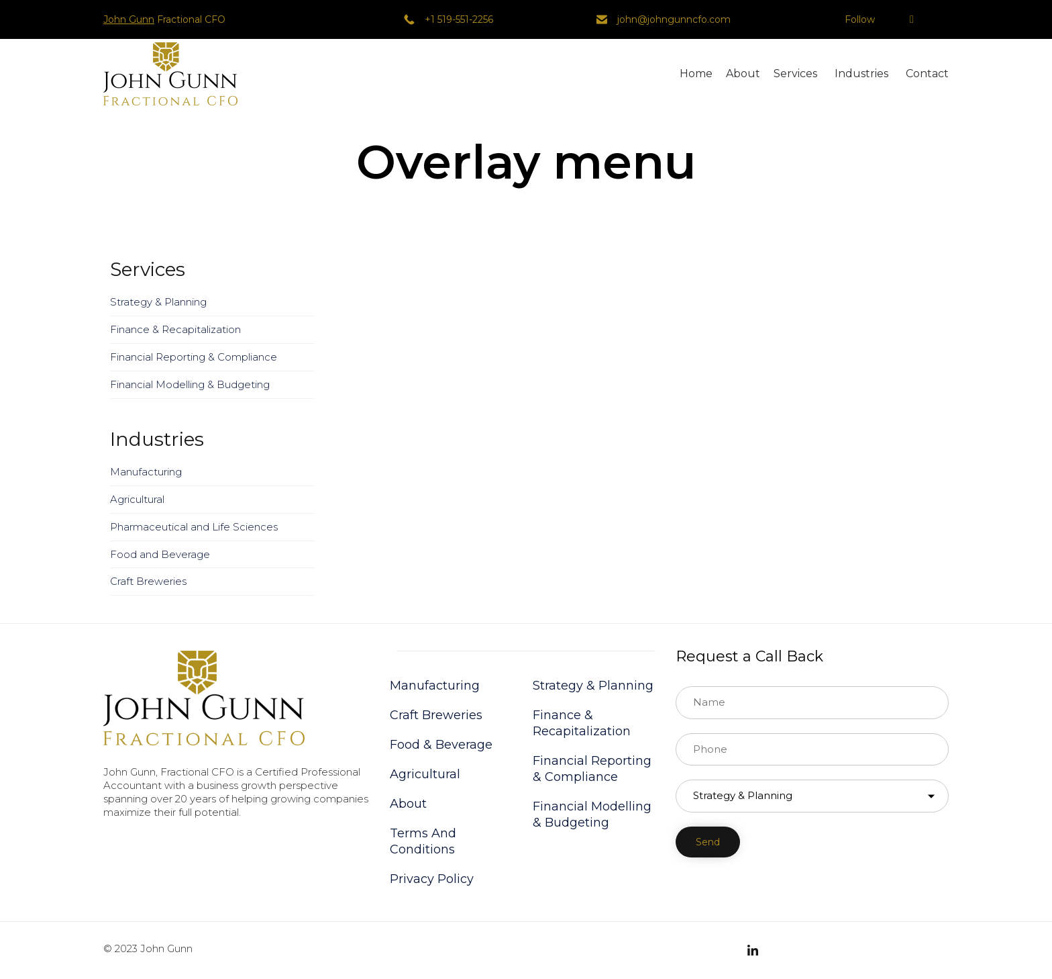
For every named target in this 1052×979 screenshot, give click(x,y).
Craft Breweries (148, 581)
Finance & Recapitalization (175, 329)
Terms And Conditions (423, 841)
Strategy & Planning (158, 301)
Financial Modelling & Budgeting (190, 384)
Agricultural (137, 499)
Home (696, 73)
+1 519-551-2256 (459, 19)
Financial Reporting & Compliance (193, 357)
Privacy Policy (432, 879)
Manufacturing (146, 471)
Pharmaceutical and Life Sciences (194, 526)
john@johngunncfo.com (674, 19)
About (743, 73)
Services (795, 73)
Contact (927, 73)
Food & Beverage (441, 744)
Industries (861, 73)
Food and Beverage (160, 554)
